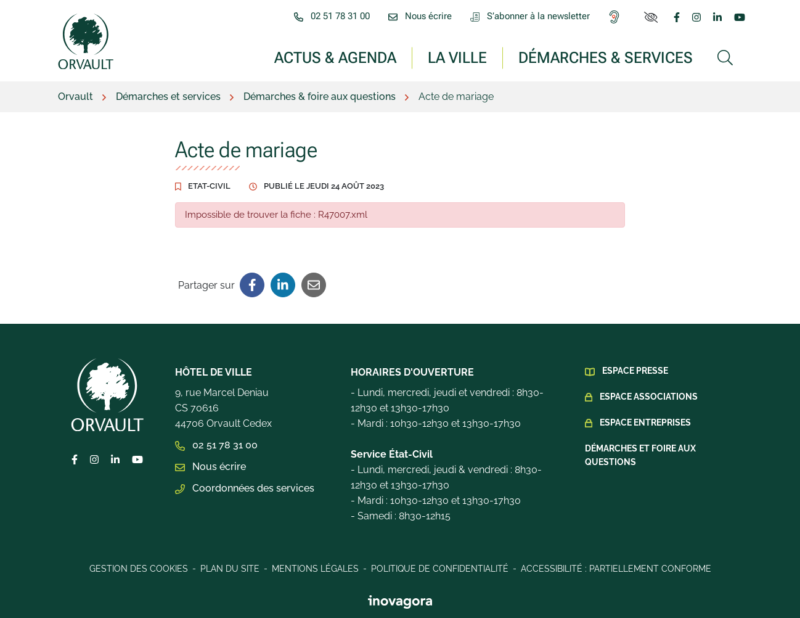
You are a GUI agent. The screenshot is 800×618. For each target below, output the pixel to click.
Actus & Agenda (335, 57)
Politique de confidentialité (439, 569)
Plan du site (229, 569)
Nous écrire (210, 466)
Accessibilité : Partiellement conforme (616, 569)
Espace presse (635, 371)
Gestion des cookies (138, 569)
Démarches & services (605, 57)
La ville (457, 57)
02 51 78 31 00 (216, 445)
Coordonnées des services (244, 488)
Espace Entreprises (645, 422)
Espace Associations (649, 397)
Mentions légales (315, 569)
